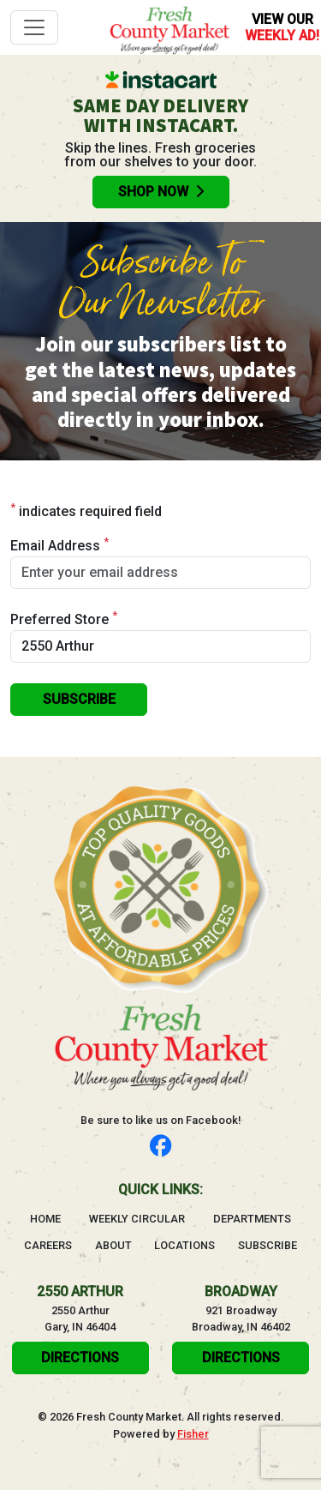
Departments (252, 1218)
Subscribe (267, 1245)
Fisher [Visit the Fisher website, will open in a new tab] (193, 1433)
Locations (184, 1245)
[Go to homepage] (169, 27)
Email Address (59, 545)
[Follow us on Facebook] (160, 1146)
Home (45, 1218)
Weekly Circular (137, 1218)
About (113, 1245)
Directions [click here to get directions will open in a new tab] (80, 1357)
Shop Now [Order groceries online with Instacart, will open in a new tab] (161, 191)
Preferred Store (63, 619)
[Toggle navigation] (34, 27)
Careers (48, 1245)
